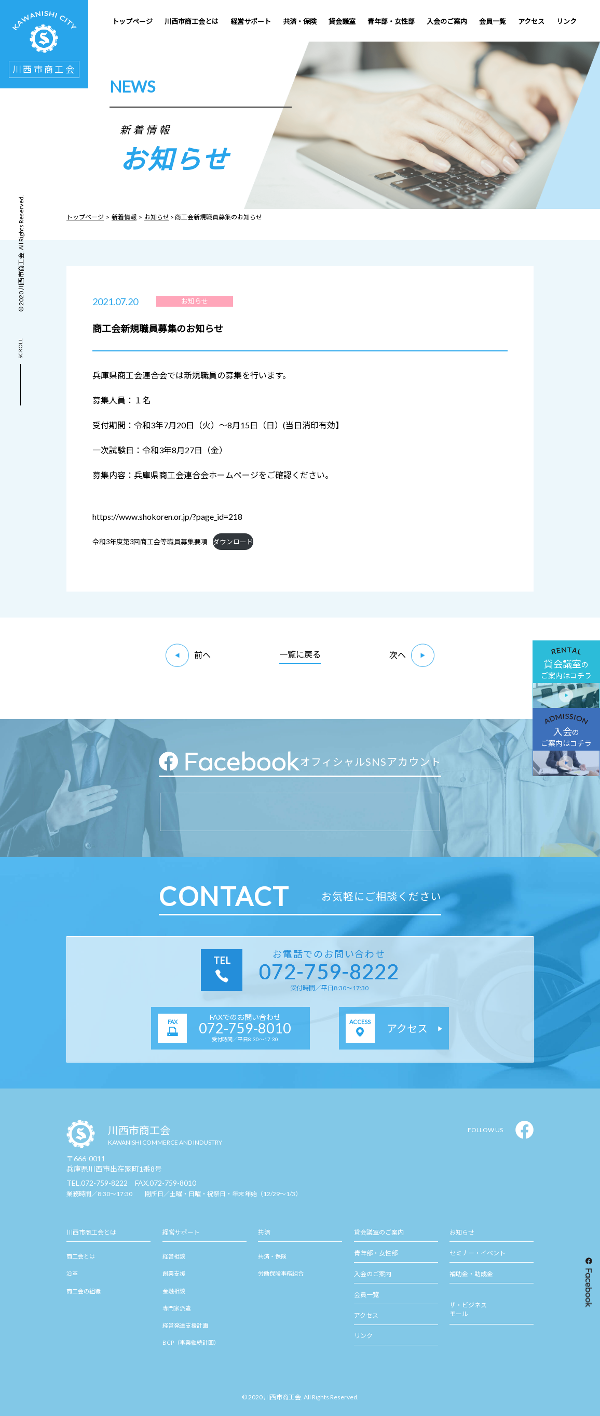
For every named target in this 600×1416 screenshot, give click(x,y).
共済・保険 (272, 1256)
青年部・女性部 (376, 1253)
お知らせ (156, 217)
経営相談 (173, 1256)
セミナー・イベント (477, 1253)
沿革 (72, 1273)
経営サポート (181, 1232)
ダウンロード (233, 541)
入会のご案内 (372, 1274)
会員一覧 (366, 1295)
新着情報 (124, 217)
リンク (363, 1336)
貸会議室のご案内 (379, 1232)
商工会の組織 (83, 1291)
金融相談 (173, 1291)
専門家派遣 (176, 1308)
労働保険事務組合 (281, 1273)
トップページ (85, 217)
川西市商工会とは (91, 1232)
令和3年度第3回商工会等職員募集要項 (150, 541)
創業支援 (173, 1273)
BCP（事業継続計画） (191, 1342)
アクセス (366, 1315)
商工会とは (80, 1256)
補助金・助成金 (471, 1274)
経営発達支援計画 (185, 1325)
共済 (264, 1232)
